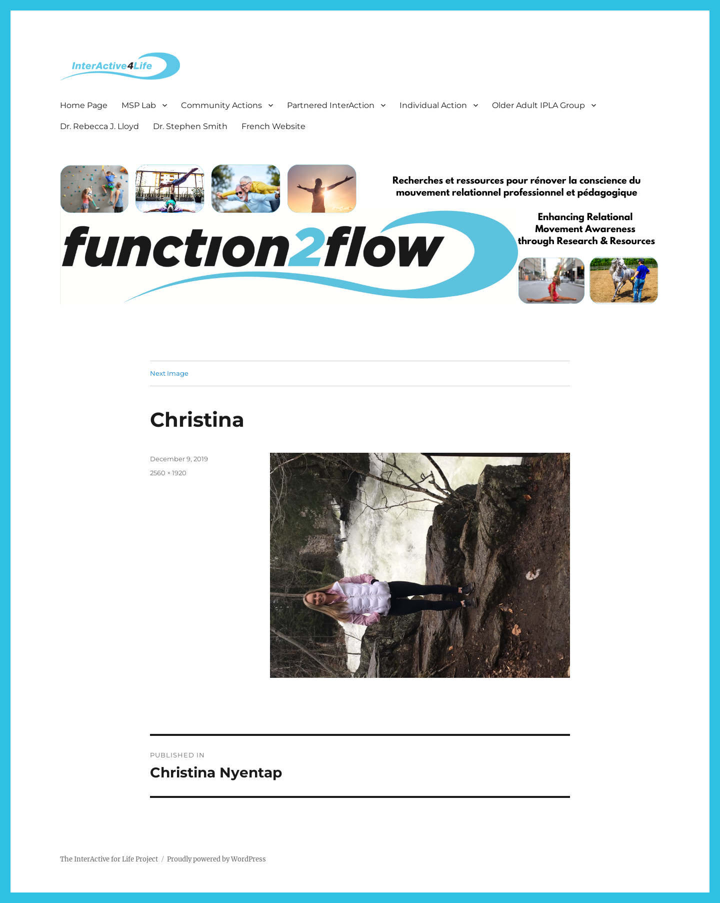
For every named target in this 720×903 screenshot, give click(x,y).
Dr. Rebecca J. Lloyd (99, 126)
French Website (274, 126)
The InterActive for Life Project (109, 859)
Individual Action (433, 105)
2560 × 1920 (168, 473)
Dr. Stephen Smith (190, 126)
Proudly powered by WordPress (216, 859)
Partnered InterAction (330, 105)
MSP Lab (139, 105)
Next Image (169, 373)
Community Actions (221, 105)
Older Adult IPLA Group (538, 105)
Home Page (84, 105)
